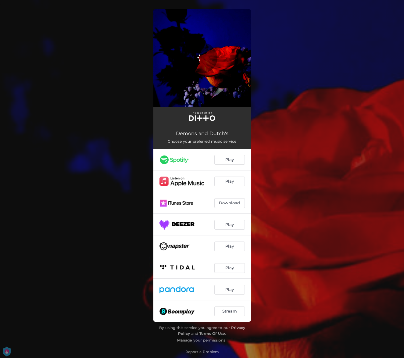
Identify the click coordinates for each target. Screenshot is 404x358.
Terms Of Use (212, 333)
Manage (184, 340)
